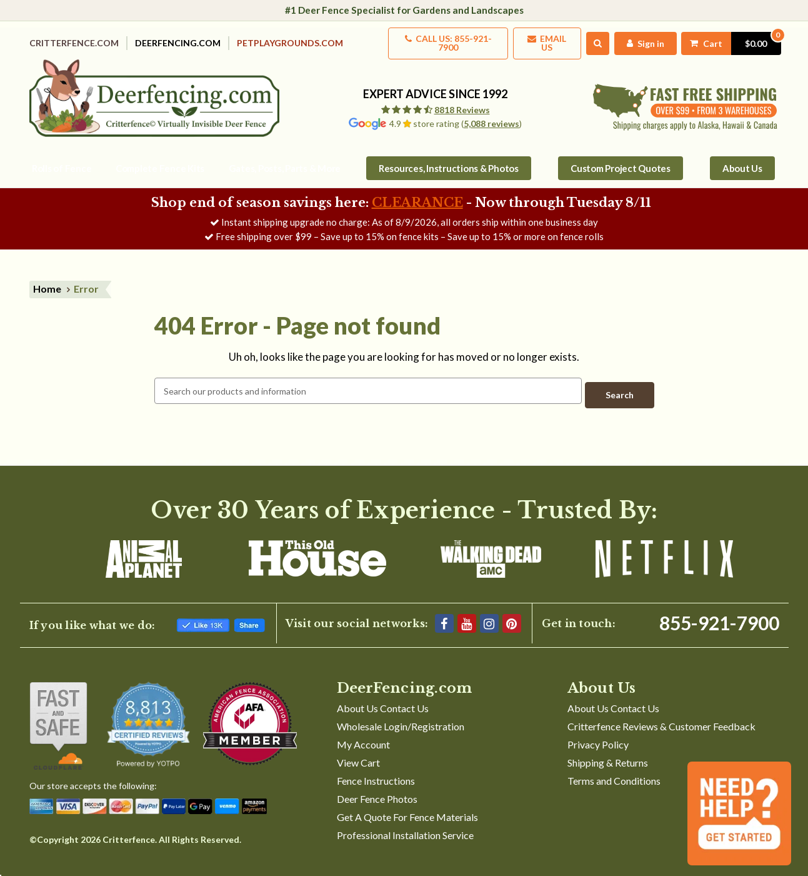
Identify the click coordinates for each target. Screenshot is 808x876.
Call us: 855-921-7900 (431, 39)
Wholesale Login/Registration (400, 714)
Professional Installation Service (405, 822)
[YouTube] (466, 611)
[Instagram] (489, 611)
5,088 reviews (491, 115)
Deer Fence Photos (377, 786)
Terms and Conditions (614, 768)
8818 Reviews (462, 101)
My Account (363, 732)
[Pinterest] (511, 611)
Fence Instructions (376, 768)
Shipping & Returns (607, 750)
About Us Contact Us (383, 696)
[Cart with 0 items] (726, 39)
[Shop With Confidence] (58, 713)
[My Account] (637, 39)
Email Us (535, 39)
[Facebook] (444, 611)
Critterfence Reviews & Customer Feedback (661, 714)
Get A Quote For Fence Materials (407, 804)
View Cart (358, 750)
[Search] (588, 39)
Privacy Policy (598, 732)
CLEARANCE (417, 194)
